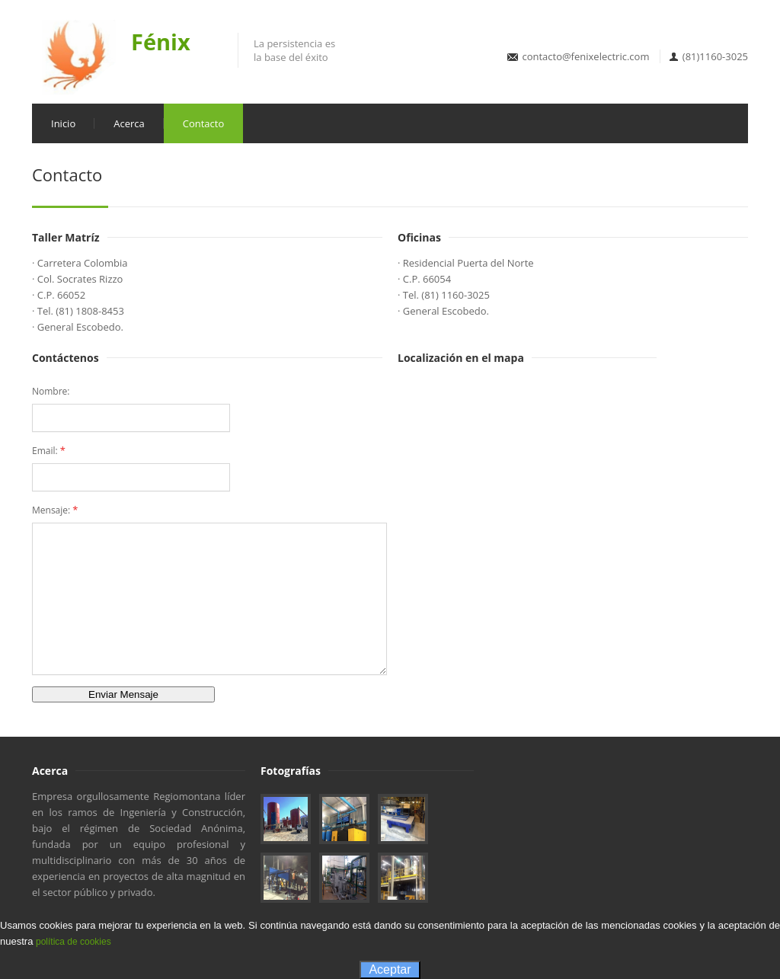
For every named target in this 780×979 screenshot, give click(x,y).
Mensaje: (55, 510)
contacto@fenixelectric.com (585, 56)
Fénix (160, 41)
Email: (49, 450)
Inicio (63, 123)
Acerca (129, 123)
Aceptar (390, 969)
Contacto (204, 123)
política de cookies (73, 941)
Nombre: (51, 391)
